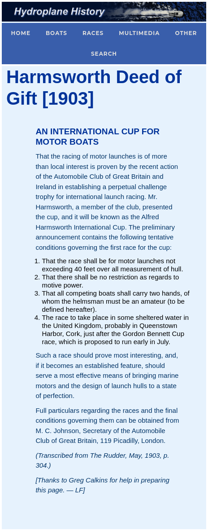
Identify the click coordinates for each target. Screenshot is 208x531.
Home (20, 33)
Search (104, 53)
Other (186, 33)
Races (93, 33)
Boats (56, 33)
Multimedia (139, 33)
